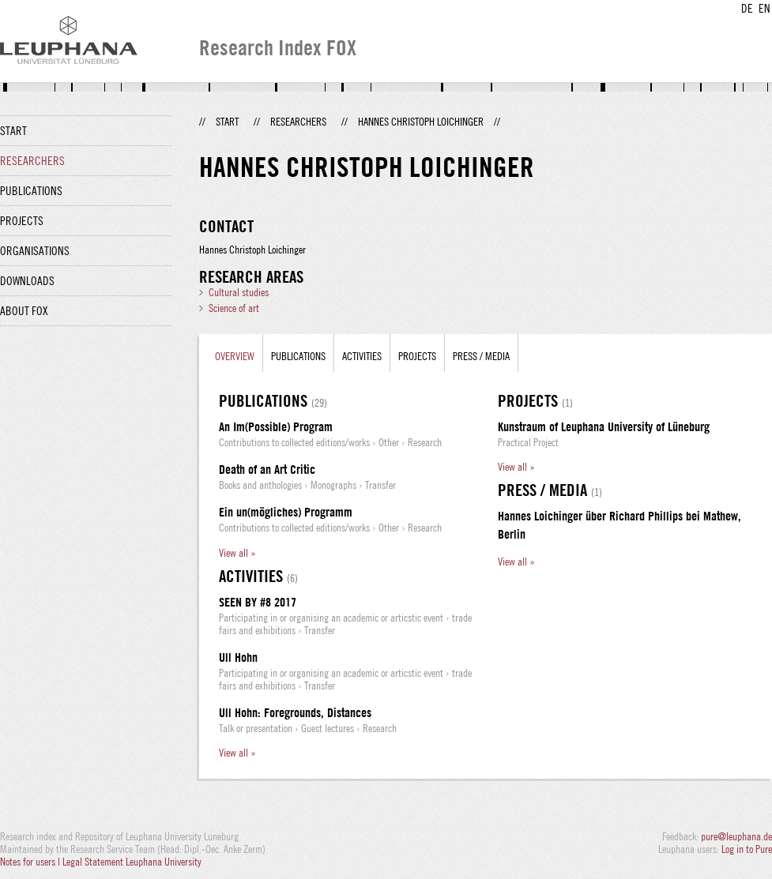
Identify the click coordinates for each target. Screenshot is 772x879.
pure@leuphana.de (736, 836)
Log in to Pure (746, 849)
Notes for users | (31, 861)
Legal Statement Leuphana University (131, 861)
